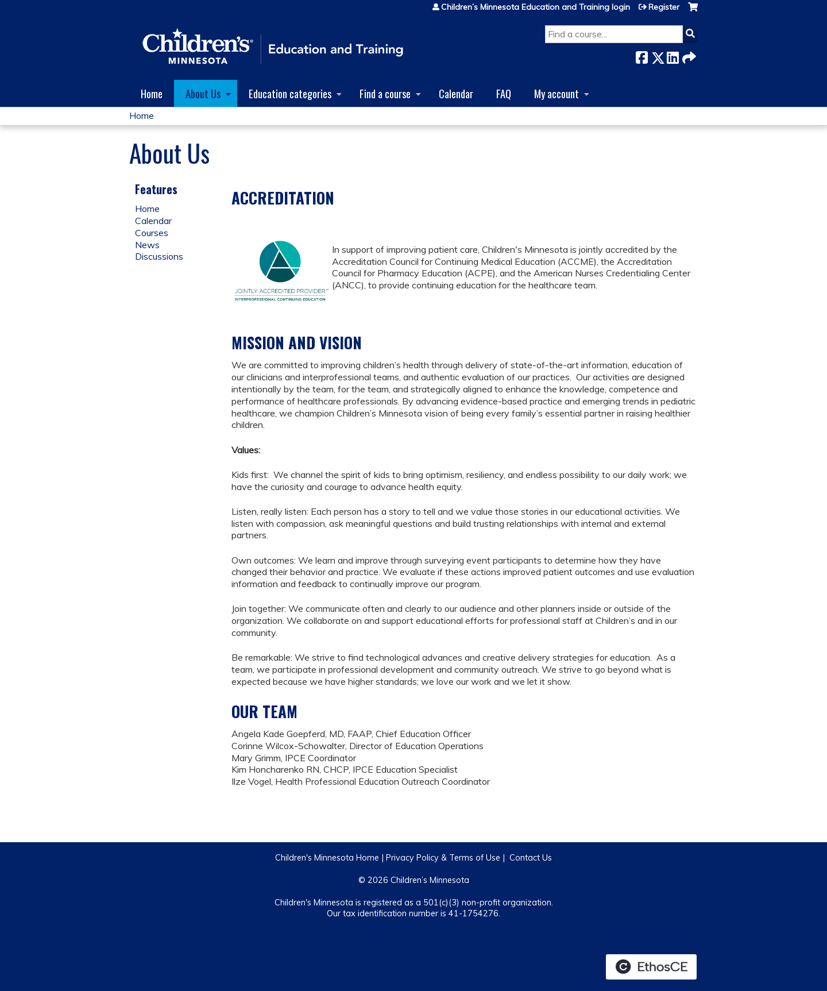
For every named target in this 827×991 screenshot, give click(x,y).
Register (663, 7)
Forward (688, 55)
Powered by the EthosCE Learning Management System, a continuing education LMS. (651, 967)
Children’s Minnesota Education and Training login (535, 7)
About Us (203, 93)
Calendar (456, 93)
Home (152, 93)
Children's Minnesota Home (327, 858)
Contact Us (530, 858)
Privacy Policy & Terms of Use (443, 858)
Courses (151, 232)
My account (556, 93)
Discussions (159, 256)
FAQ (503, 93)
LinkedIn (672, 55)
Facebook (641, 55)
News (147, 244)
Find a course (385, 93)
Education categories (290, 93)
